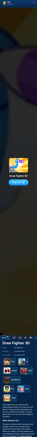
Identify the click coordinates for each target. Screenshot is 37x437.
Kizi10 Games (11, 3)
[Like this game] (14, 338)
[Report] (30, 338)
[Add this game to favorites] (25, 338)
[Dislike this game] (20, 338)
